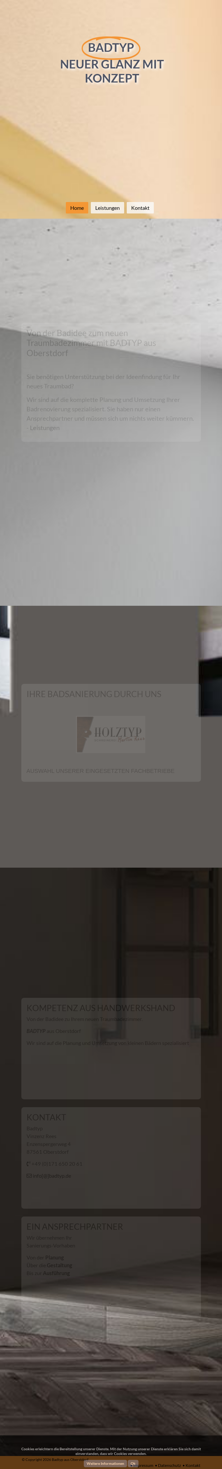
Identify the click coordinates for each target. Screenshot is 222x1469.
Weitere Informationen (105, 1463)
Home (77, 208)
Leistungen (107, 208)
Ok (133, 1463)
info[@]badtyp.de (51, 1175)
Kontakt (140, 208)
